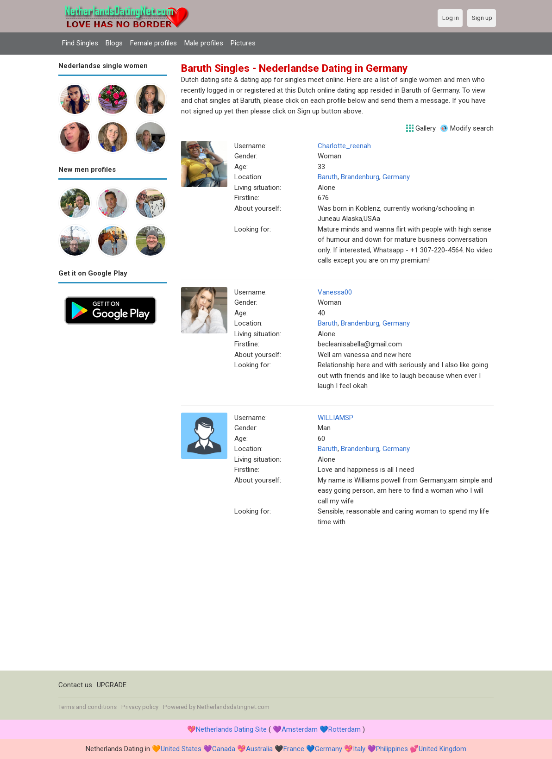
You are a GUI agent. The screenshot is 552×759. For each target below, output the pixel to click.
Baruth (328, 177)
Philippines (392, 749)
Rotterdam (344, 729)
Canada (223, 749)
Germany (396, 177)
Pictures (243, 43)
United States (181, 749)
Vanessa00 (335, 292)
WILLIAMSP (335, 418)
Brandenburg (360, 177)
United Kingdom (442, 749)
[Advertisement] (112, 469)
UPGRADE (111, 685)
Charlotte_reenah (344, 146)
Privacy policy (139, 706)
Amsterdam (300, 729)
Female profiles (153, 43)
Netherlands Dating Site (231, 729)
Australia (259, 749)
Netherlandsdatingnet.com (233, 706)
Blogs (114, 43)
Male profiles (203, 43)
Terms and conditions (87, 706)
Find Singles (80, 43)
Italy (359, 749)
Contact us (75, 685)
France (293, 749)
